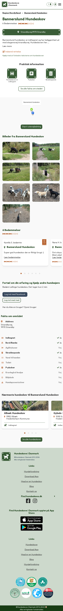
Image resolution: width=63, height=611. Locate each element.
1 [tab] (21, 273)
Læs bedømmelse (12, 257)
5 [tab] (35, 273)
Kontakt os (31, 569)
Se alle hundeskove (31, 439)
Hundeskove (31, 545)
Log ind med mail (11, 300)
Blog (31, 559)
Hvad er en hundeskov (31, 554)
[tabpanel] (25, 252)
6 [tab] (39, 273)
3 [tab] (28, 273)
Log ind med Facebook (14, 294)
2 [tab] (24, 273)
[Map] (31, 109)
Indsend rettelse (12, 52)
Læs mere (7, 46)
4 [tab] (32, 273)
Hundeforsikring (31, 564)
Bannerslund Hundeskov (21, 247)
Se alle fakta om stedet (32, 89)
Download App (31, 550)
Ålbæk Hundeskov (14, 413)
